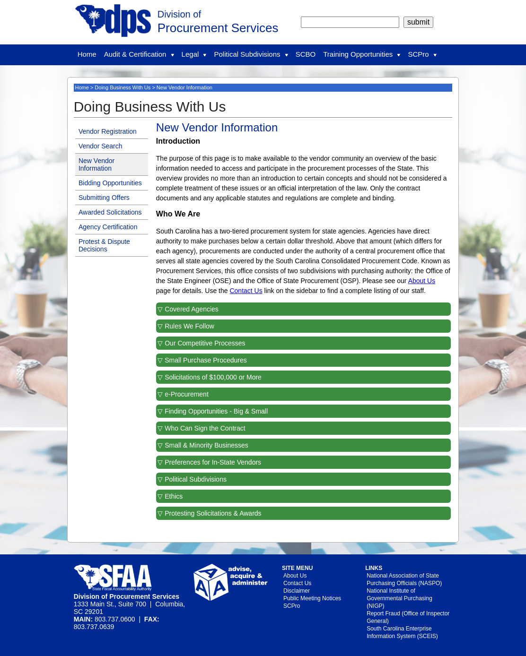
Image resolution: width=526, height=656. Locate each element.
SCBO (306, 54)
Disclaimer (296, 590)
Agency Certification (108, 227)
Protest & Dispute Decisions (104, 245)
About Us (422, 281)
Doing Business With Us (122, 87)
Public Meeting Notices (312, 598)
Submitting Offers (104, 197)
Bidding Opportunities (110, 183)
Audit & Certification (139, 54)
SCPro (422, 54)
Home (87, 54)
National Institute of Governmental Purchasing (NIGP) (399, 598)
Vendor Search (101, 146)
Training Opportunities (361, 54)
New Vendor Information (96, 164)
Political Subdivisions (251, 54)
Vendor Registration (108, 131)
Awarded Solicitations (110, 212)
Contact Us (245, 290)
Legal (194, 54)
